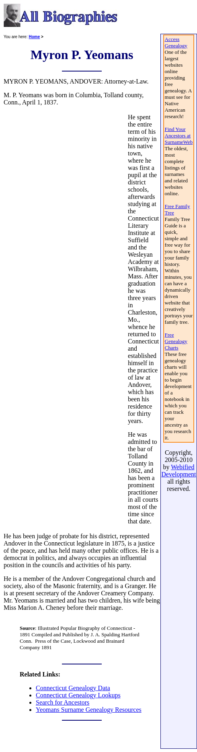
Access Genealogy (176, 42)
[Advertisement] (65, 319)
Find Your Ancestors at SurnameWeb (179, 135)
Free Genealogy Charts (176, 341)
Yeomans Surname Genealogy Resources (89, 709)
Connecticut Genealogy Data (73, 688)
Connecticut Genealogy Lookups (78, 695)
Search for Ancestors (62, 702)
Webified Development (178, 471)
